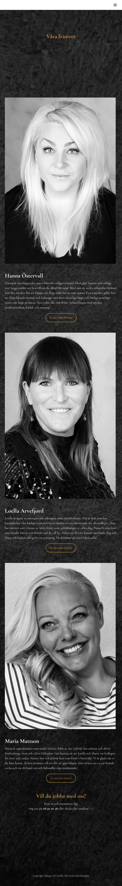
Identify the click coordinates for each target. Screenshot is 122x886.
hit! (91, 809)
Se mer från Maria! (61, 778)
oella (61, 548)
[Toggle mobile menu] (115, 5)
